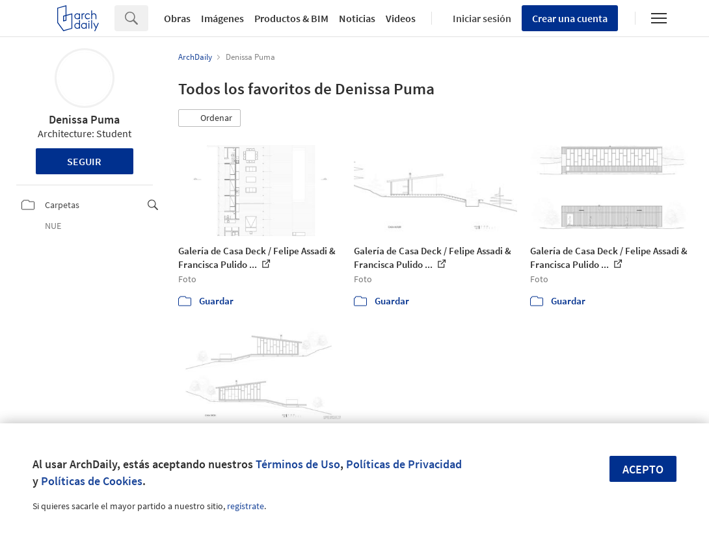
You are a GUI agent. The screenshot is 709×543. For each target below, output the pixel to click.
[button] (209, 118)
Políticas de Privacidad (404, 464)
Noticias (357, 18)
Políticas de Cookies (91, 480)
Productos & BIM (291, 18)
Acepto (642, 469)
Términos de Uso (298, 464)
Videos (401, 18)
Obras (177, 18)
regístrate (245, 506)
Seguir (84, 161)
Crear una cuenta (570, 18)
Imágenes (222, 18)
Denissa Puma (84, 119)
